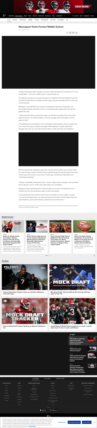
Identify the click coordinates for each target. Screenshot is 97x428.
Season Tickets (53, 390)
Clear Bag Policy (34, 394)
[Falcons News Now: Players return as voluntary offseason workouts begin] (25, 280)
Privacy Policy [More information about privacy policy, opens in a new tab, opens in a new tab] (32, 426)
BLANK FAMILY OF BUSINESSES (88, 383)
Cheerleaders (6, 395)
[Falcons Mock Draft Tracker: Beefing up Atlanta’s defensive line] (25, 314)
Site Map (6, 400)
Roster (19, 388)
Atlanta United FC (88, 388)
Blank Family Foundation (88, 385)
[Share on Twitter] (70, 33)
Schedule (19, 385)
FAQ (53, 404)
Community (6, 398)
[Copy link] (76, 33)
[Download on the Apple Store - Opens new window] (43, 410)
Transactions (19, 396)
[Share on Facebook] (67, 33)
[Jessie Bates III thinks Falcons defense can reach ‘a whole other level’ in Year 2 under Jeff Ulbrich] (72, 314)
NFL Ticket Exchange (53, 398)
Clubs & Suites (53, 395)
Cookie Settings (61, 422)
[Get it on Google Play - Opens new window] (53, 411)
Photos (6, 390)
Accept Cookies (86, 422)
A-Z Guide (34, 391)
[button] (83, 340)
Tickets (52, 388)
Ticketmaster (52, 393)
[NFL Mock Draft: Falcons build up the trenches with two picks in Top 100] (72, 280)
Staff (19, 404)
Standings (19, 399)
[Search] (73, 16)
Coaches (19, 401)
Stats (19, 390)
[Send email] (73, 33)
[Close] (94, 422)
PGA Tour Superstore (88, 394)
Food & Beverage (34, 399)
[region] (48, 422)
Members (53, 385)
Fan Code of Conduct (34, 396)
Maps (34, 385)
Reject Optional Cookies (74, 422)
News (6, 385)
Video (6, 388)
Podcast (6, 393)
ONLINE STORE (71, 385)
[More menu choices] (64, 15)
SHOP (71, 383)
